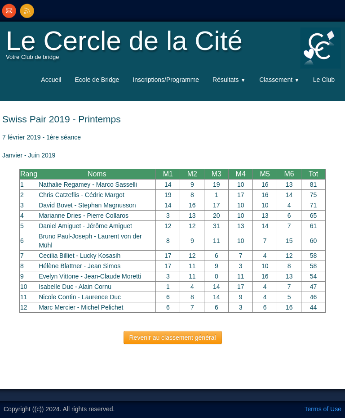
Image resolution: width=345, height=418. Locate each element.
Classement (279, 79)
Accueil (51, 79)
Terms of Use (323, 409)
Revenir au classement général (172, 337)
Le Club (324, 79)
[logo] (126, 47)
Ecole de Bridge (97, 79)
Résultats (229, 79)
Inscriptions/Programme (166, 79)
